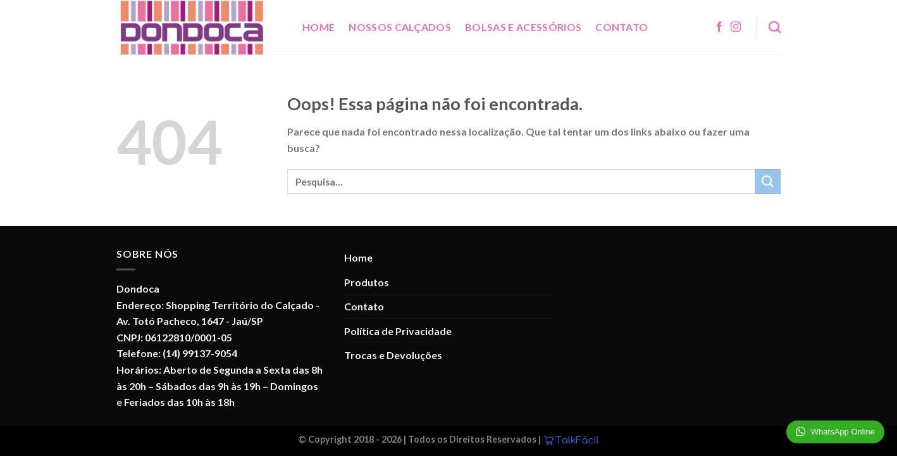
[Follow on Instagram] (736, 27)
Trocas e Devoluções (393, 355)
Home (318, 27)
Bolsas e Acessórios (523, 27)
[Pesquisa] (775, 27)
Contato (621, 27)
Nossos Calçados (400, 27)
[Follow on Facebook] (719, 27)
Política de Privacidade (398, 331)
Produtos (366, 282)
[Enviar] (768, 181)
